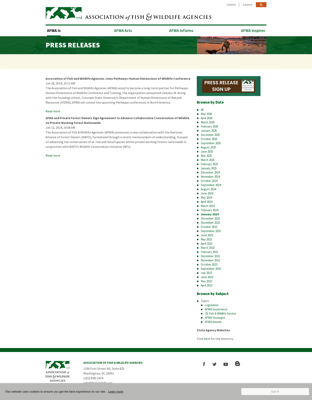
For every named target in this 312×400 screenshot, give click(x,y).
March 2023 (207, 248)
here (207, 339)
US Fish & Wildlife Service (220, 313)
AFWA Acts (123, 30)
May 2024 (206, 197)
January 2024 (210, 214)
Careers (247, 4)
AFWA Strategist (215, 318)
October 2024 (209, 181)
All (202, 110)
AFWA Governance (216, 309)
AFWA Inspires (253, 30)
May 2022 (206, 281)
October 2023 (209, 227)
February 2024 (209, 210)
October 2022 (209, 264)
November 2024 (210, 176)
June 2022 (207, 277)
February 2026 (209, 126)
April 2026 (206, 118)
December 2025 (210, 135)
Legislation (211, 305)
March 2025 (207, 160)
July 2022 (206, 273)
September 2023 (211, 231)
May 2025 (206, 156)
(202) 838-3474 (93, 378)
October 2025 (209, 139)
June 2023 (207, 235)
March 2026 (207, 122)
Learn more (115, 391)
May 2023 (206, 239)
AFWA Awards (213, 322)
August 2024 (208, 189)
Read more (53, 111)
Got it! (275, 391)
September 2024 (211, 185)
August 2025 (208, 147)
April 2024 (206, 202)
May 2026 (206, 114)
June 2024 (207, 193)
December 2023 (210, 218)
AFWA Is (54, 30)
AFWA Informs (181, 30)
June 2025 (207, 151)
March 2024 (207, 206)
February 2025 (209, 164)
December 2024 (210, 172)
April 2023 (206, 243)
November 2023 (210, 223)
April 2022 (206, 285)
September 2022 (211, 269)
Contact (231, 4)
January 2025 (209, 168)
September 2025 (211, 143)
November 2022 (210, 260)
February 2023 (209, 252)
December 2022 (210, 256)
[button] (204, 364)
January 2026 (209, 130)
